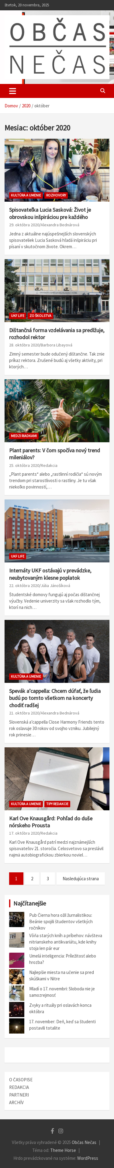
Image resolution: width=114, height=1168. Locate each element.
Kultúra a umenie (26, 195)
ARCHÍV (16, 1102)
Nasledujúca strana (81, 878)
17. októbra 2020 (24, 833)
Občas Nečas (84, 1142)
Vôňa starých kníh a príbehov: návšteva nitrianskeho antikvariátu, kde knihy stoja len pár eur (65, 942)
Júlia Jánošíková (55, 585)
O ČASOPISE (21, 1080)
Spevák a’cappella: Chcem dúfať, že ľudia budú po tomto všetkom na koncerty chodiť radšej (55, 698)
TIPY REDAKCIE (57, 803)
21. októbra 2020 (24, 713)
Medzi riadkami (24, 435)
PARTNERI (19, 1095)
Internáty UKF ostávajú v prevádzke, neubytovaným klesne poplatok (50, 574)
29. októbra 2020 (24, 225)
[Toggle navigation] (13, 91)
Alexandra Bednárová (60, 225)
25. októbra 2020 (24, 465)
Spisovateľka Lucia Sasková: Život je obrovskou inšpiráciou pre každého (50, 213)
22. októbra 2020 (24, 585)
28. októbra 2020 (24, 345)
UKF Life (17, 315)
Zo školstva (40, 315)
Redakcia (49, 465)
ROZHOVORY (56, 195)
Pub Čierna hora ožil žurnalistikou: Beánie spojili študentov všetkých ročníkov (61, 921)
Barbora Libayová (56, 345)
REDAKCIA (19, 1087)
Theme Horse (63, 1150)
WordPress (87, 1158)
